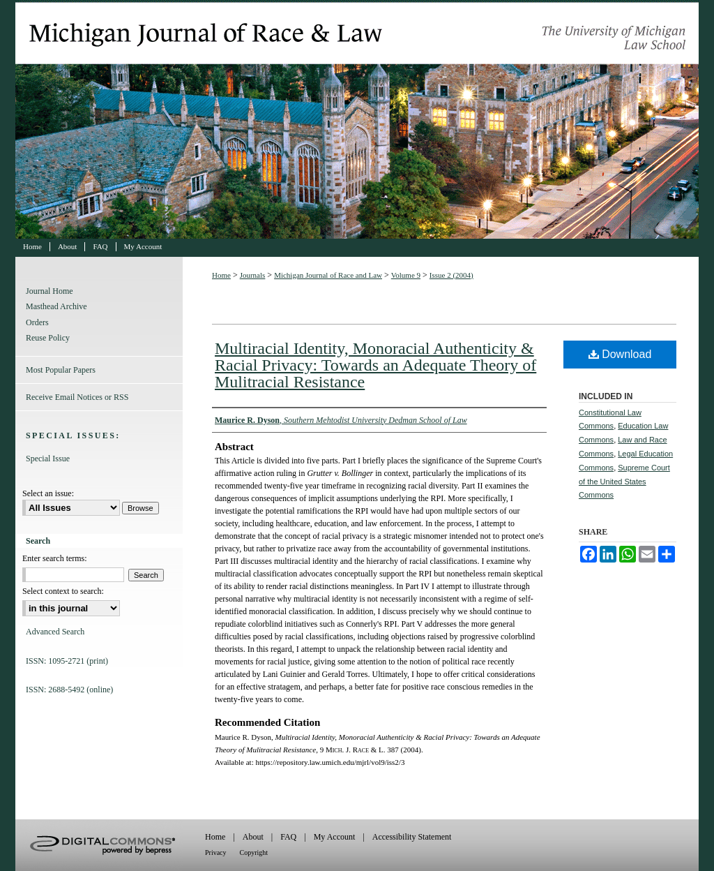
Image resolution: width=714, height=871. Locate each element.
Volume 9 (405, 275)
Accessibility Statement (412, 837)
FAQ (288, 837)
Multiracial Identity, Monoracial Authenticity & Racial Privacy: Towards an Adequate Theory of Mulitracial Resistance (375, 365)
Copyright (254, 852)
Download (620, 354)
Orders (37, 322)
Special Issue (48, 458)
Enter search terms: (54, 558)
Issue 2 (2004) (451, 275)
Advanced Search (55, 631)
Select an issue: (48, 493)
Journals (253, 275)
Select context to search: (63, 591)
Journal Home (49, 291)
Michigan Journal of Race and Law (357, 119)
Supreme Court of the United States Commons (624, 481)
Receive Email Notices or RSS (77, 397)
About (253, 837)
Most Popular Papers (61, 370)
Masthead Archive (56, 306)
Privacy (216, 852)
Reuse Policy (48, 338)
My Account (335, 837)
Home (221, 275)
